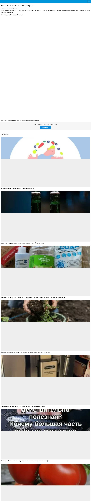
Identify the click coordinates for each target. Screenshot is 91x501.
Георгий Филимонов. (7, 12)
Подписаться (45, 110)
